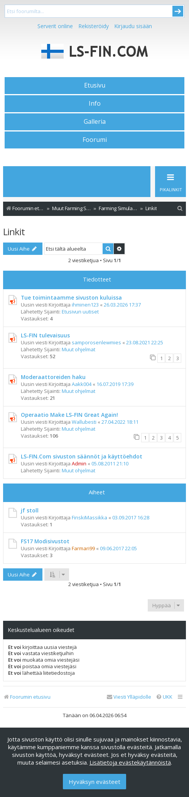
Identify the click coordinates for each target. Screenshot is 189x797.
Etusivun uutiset (80, 311)
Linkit (14, 231)
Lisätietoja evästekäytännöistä (130, 762)
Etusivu (94, 85)
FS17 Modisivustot (45, 541)
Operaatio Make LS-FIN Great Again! (69, 414)
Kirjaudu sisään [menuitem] (133, 26)
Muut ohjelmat (78, 349)
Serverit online (55, 26)
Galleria (95, 121)
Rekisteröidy (93, 26)
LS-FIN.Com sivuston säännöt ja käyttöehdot (81, 456)
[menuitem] (180, 208)
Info (95, 103)
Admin (79, 463)
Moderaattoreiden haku (53, 377)
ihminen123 (85, 304)
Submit (178, 11)
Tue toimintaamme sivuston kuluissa (71, 297)
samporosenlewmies (96, 342)
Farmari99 (83, 548)
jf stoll (30, 510)
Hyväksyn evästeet (94, 781)
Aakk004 (81, 384)
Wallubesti (84, 421)
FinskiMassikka (89, 517)
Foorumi (95, 139)
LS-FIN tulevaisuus (45, 335)
